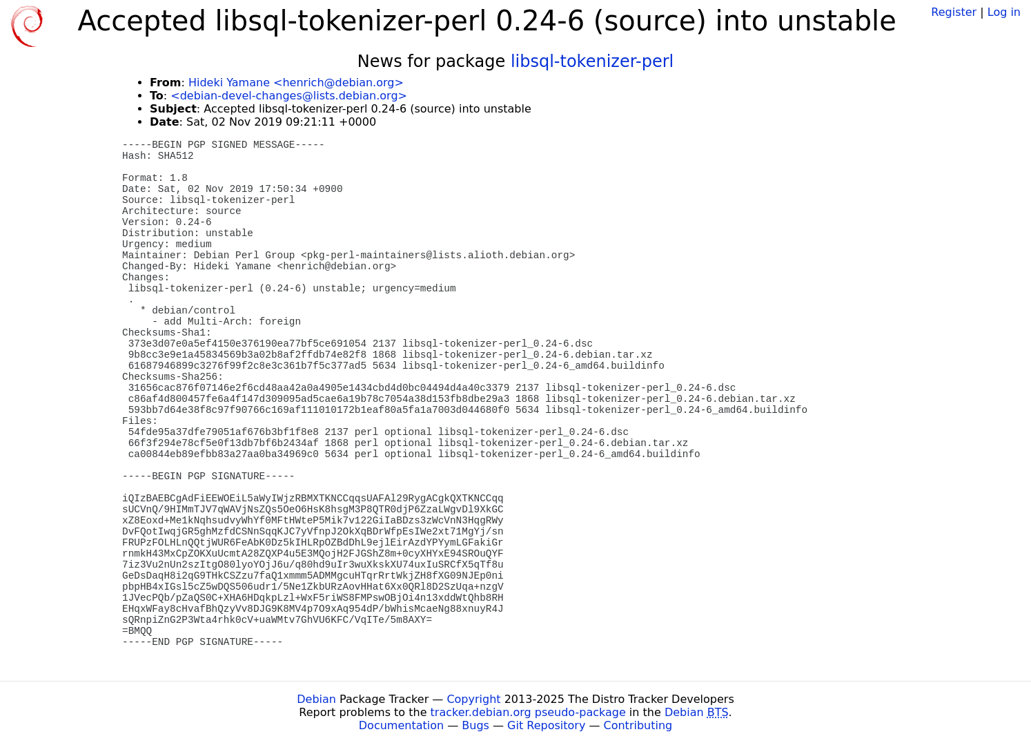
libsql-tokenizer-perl (592, 61)
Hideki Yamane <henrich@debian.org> (296, 82)
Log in (1004, 12)
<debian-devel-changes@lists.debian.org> (288, 95)
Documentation (401, 725)
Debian (316, 699)
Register (953, 12)
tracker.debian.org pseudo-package (528, 712)
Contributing (638, 725)
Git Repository (546, 725)
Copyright (473, 699)
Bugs (475, 725)
